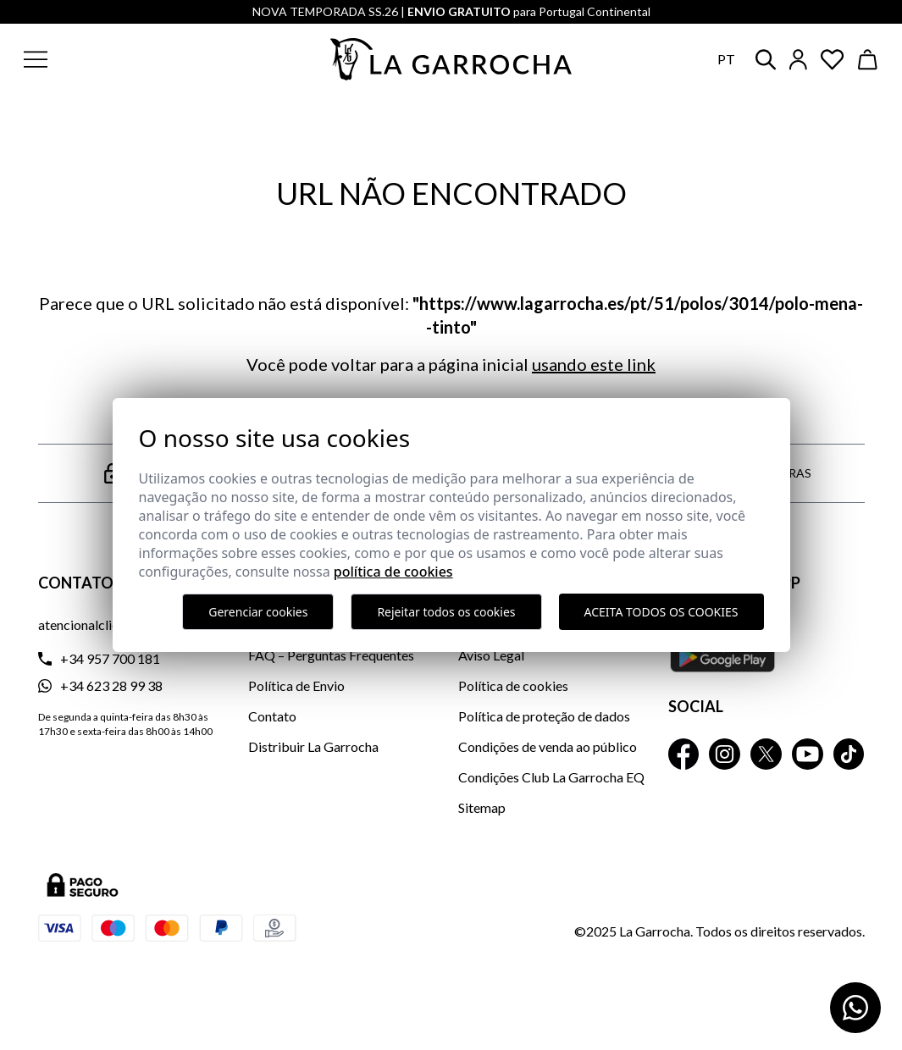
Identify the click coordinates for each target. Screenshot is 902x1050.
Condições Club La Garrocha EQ (551, 777)
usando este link (594, 364)
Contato (272, 716)
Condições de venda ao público (547, 746)
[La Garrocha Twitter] (766, 754)
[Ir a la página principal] (451, 59)
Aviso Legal (491, 655)
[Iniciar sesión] (798, 59)
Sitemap (482, 807)
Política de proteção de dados (544, 716)
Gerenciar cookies (257, 612)
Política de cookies (513, 685)
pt (726, 59)
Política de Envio (296, 685)
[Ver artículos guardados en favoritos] (832, 59)
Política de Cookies (393, 571)
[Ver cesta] (868, 59)
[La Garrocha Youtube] (807, 754)
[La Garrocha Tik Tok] (849, 754)
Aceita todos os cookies (661, 612)
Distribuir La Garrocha (313, 746)
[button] (117, 59)
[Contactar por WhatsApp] (855, 1007)
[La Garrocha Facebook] (684, 754)
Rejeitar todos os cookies (446, 612)
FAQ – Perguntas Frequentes (331, 655)
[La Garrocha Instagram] (724, 754)
